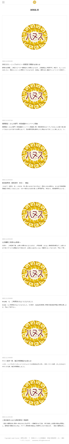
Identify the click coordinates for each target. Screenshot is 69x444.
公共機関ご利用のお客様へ (11, 242)
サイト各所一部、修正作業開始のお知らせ (16, 361)
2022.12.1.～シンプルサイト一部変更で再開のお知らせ (21, 64)
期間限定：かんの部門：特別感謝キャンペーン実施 (20, 124)
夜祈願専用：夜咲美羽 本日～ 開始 (15, 183)
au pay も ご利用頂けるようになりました (17, 301)
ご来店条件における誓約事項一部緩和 (15, 420)
